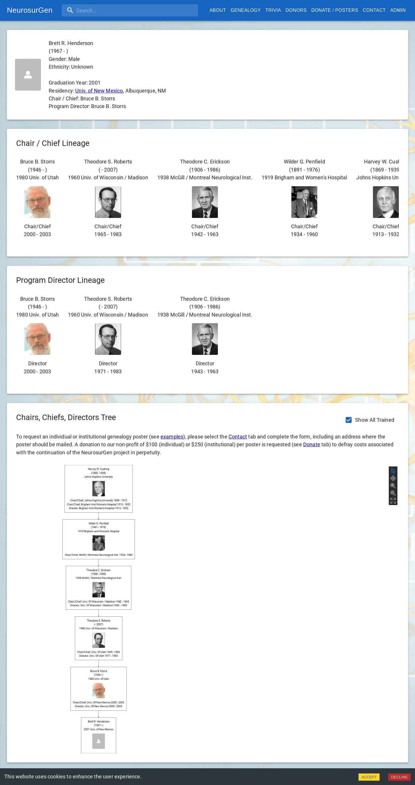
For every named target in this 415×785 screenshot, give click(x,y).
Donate (311, 444)
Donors (296, 10)
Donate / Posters (335, 10)
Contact (374, 10)
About (217, 10)
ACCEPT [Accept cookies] (369, 777)
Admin (398, 10)
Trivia (273, 10)
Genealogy (245, 10)
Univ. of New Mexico (99, 91)
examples (172, 437)
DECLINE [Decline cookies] (399, 777)
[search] (99, 10)
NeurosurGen (29, 10)
